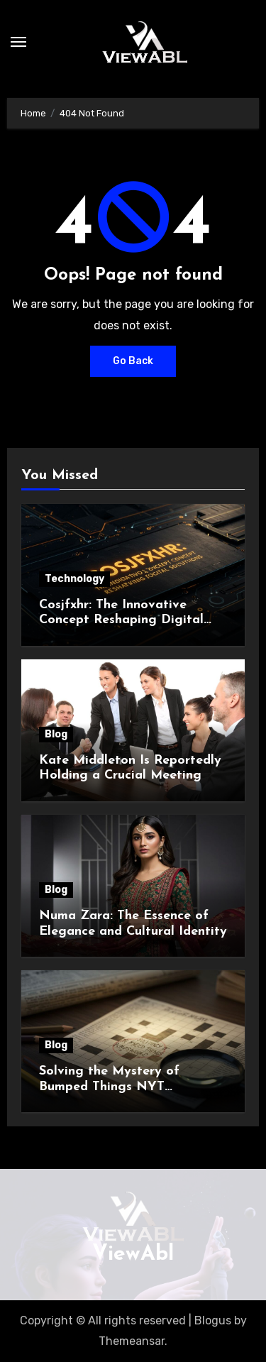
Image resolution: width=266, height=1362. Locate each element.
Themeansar (132, 1341)
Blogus (212, 1320)
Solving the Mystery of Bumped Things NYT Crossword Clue (109, 1087)
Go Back (133, 361)
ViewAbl (133, 1254)
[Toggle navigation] (18, 41)
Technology (74, 579)
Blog (56, 734)
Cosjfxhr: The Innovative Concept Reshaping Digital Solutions (121, 620)
